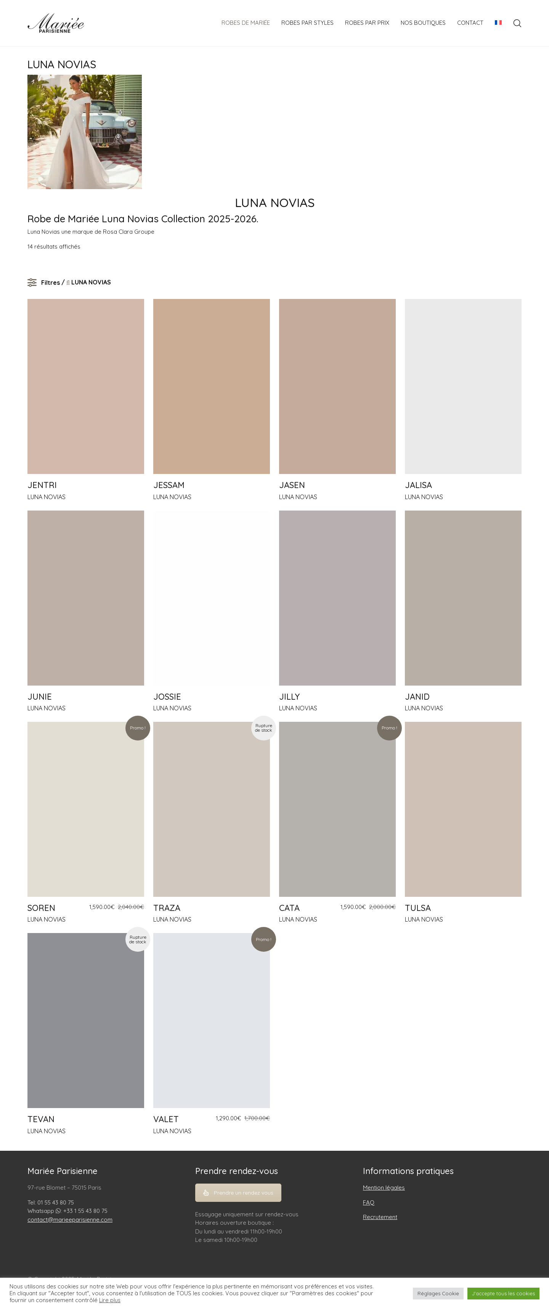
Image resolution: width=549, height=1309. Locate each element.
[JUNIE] (85, 598)
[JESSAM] (211, 386)
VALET (166, 1119)
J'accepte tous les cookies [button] (503, 1293)
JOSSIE (167, 697)
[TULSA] (463, 809)
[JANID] (463, 598)
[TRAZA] (211, 809)
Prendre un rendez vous (238, 1192)
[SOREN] (85, 809)
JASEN (292, 485)
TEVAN (41, 1119)
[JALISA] (463, 386)
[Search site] (517, 23)
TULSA (418, 908)
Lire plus (109, 1300)
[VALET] (211, 1020)
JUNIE (39, 697)
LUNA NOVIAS (46, 497)
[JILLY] (337, 598)
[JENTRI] (85, 386)
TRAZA (166, 908)
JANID (417, 697)
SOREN (41, 908)
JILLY (289, 697)
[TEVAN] (85, 1020)
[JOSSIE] (211, 598)
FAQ (368, 1202)
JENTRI (42, 485)
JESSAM (169, 485)
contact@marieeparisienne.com (69, 1219)
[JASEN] (337, 386)
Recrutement (380, 1217)
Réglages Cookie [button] (438, 1293)
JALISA (418, 485)
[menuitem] (498, 22)
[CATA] (337, 809)
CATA (289, 908)
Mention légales (384, 1187)
